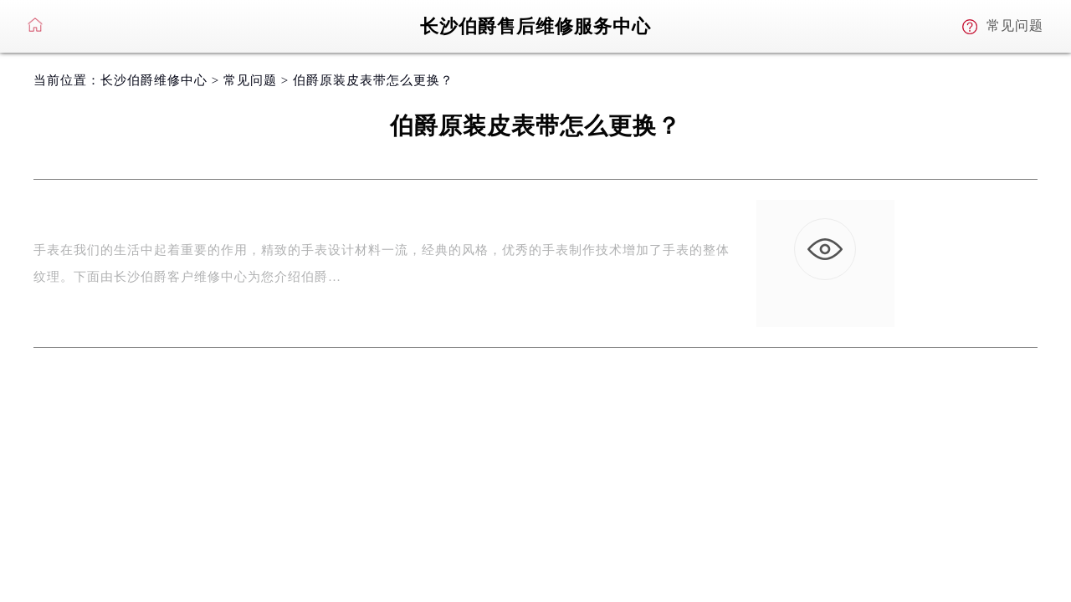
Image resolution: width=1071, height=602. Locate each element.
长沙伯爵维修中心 (154, 80)
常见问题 (250, 80)
